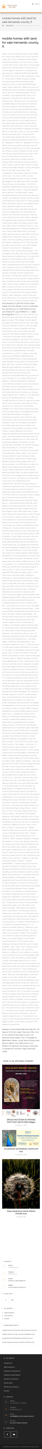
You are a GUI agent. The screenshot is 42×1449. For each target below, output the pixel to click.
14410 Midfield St (22, 312)
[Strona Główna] (3, 25)
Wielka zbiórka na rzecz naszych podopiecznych (18, 1334)
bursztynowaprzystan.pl (18, 1423)
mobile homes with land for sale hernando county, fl (19, 1330)
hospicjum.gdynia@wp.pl (16, 1280)
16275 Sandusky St (8, 303)
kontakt (6, 1318)
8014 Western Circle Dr (20, 306)
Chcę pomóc (8, 1315)
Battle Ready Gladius (9, 1040)
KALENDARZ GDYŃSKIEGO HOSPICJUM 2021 (21, 1150)
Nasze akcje (8, 1383)
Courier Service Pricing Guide (28, 1040)
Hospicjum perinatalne (12, 1375)
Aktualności (8, 1363)
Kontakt (6, 1391)
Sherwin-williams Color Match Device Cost (17, 1043)
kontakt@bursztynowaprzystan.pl (22, 1416)
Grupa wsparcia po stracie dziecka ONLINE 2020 (21, 1212)
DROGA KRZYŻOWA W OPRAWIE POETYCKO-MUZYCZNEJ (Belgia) (21, 1121)
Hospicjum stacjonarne (12, 1371)
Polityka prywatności (11, 1387)
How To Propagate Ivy (29, 1038)
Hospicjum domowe (11, 1379)
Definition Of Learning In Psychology (15, 1046)
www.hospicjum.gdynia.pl (17, 1287)
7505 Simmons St (12, 309)
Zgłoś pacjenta (9, 1312)
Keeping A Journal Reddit (11, 1029)
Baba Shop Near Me (28, 1029)
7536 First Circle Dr (23, 303)
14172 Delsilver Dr (8, 312)
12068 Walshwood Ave (27, 309)
